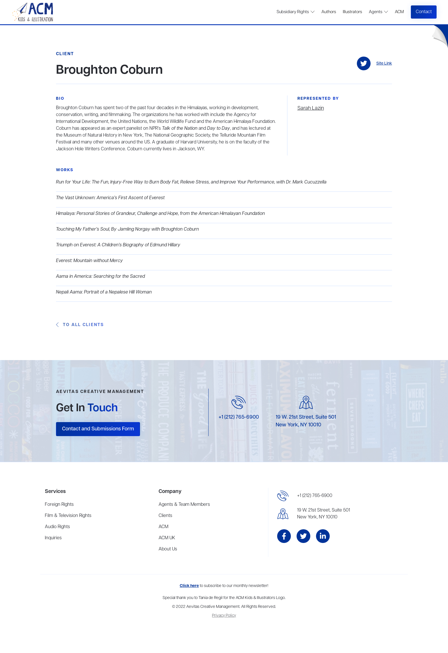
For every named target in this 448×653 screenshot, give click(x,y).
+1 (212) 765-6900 (239, 417)
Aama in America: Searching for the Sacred (100, 276)
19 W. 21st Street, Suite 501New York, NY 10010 (323, 513)
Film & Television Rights (68, 516)
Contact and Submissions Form (98, 429)
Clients (165, 516)
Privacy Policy (224, 615)
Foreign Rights (59, 505)
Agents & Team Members (184, 505)
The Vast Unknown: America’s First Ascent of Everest (110, 198)
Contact (424, 12)
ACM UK (167, 538)
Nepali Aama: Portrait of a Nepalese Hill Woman (104, 292)
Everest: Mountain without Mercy (89, 261)
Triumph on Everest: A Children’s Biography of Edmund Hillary (118, 245)
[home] (33, 12)
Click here (189, 586)
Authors (328, 12)
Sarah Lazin (310, 108)
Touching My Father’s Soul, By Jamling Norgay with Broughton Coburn (127, 229)
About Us (168, 549)
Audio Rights (57, 527)
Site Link (384, 63)
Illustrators (352, 12)
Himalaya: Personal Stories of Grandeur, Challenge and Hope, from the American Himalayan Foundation (160, 214)
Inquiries (53, 538)
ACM (399, 12)
